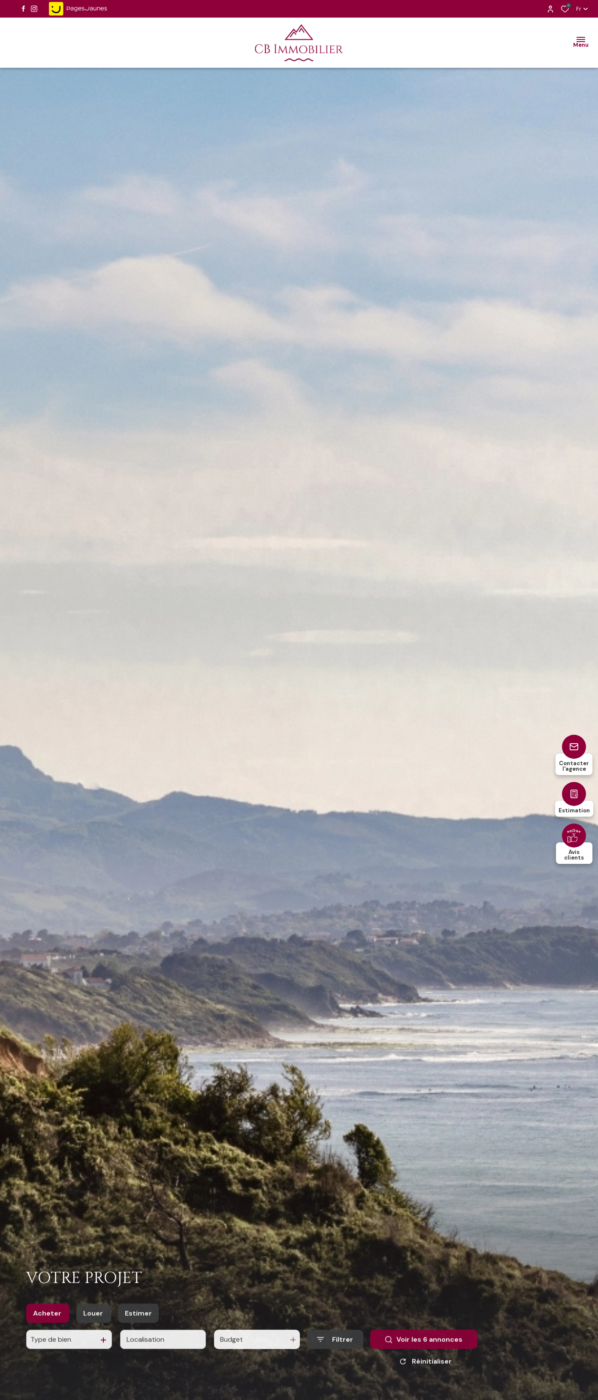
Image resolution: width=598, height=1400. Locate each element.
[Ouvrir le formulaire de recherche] (335, 1364)
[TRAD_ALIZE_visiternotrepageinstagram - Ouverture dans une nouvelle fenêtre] (34, 9)
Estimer (138, 1338)
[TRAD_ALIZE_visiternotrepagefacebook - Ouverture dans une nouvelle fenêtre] (23, 9)
